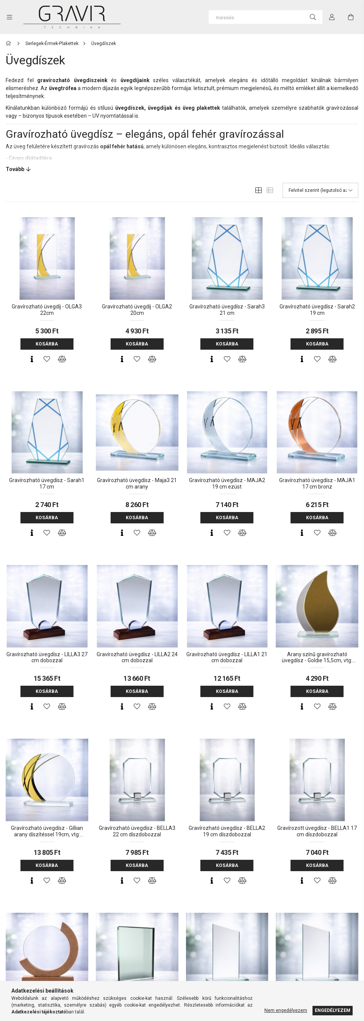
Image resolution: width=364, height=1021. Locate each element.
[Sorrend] (320, 190)
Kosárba (47, 344)
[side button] (9, 17)
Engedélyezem (332, 1010)
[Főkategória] (10, 43)
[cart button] (350, 17)
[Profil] (331, 17)
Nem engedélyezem (285, 1010)
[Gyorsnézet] (31, 359)
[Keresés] (265, 17)
